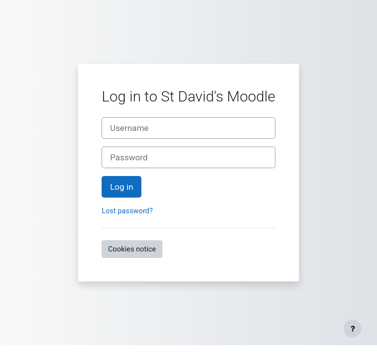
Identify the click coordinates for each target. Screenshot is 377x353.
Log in (121, 187)
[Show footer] (352, 328)
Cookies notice (132, 249)
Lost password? (127, 210)
